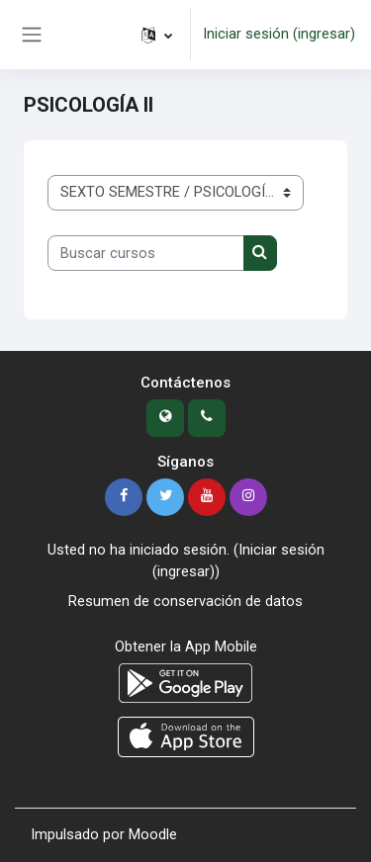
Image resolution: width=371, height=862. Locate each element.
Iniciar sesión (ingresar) (279, 34)
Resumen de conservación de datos (185, 601)
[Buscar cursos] (145, 253)
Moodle (153, 834)
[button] (157, 34)
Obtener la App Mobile (186, 646)
